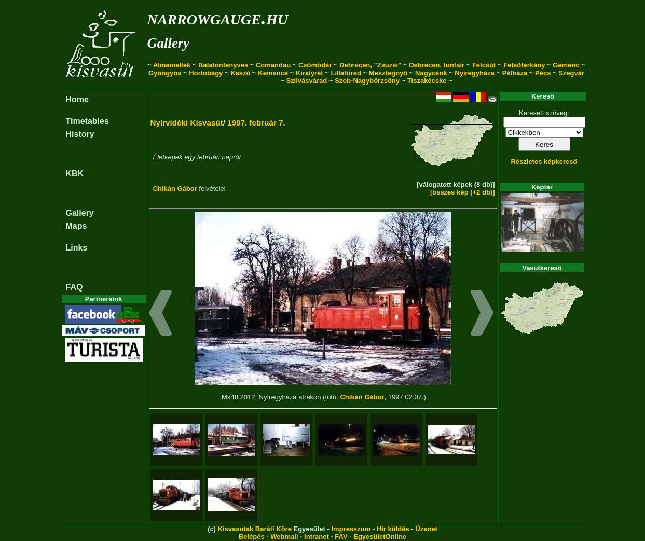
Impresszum (350, 529)
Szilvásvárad (306, 81)
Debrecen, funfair (436, 65)
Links (77, 247)
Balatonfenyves (223, 65)
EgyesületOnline (379, 536)
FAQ (74, 287)
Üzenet (426, 529)
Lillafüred (346, 73)
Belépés (252, 536)
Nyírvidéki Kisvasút (186, 122)
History (80, 134)
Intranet (316, 536)
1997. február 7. (256, 122)
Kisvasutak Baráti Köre (255, 529)
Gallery (168, 43)
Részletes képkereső (544, 161)
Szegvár (571, 73)
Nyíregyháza (475, 73)
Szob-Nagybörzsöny (367, 81)
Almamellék (171, 65)
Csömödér (315, 65)
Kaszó (240, 73)
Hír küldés (393, 529)
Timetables (87, 121)
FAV (341, 536)
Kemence (273, 73)
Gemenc (566, 65)
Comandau (273, 65)
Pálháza (514, 73)
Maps (76, 225)
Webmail (284, 536)
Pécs (543, 73)
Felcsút (484, 65)
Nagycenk (431, 73)
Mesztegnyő (388, 73)
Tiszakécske (427, 81)
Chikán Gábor (175, 188)
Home (77, 99)
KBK (75, 173)
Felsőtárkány (524, 65)
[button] (160, 314)
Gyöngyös (165, 73)
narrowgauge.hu (217, 17)
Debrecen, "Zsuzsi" (370, 65)
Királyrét (309, 73)
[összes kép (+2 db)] (462, 192)
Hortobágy (206, 73)
